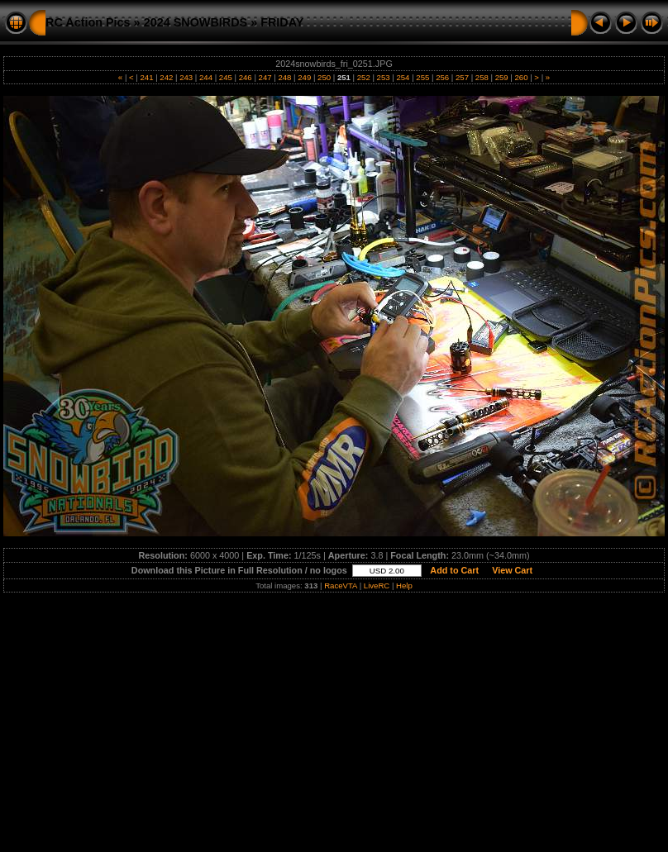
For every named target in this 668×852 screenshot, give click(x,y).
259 (501, 77)
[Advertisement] (334, 718)
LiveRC (376, 585)
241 (146, 77)
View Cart (512, 570)
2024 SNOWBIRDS (196, 22)
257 (461, 77)
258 (481, 77)
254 (403, 77)
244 (205, 77)
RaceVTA (340, 585)
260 (521, 77)
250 (323, 77)
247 (265, 77)
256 (442, 77)
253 (383, 77)
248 (284, 77)
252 (363, 77)
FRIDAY (281, 22)
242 (166, 77)
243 (186, 77)
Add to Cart (454, 570)
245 (225, 77)
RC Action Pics (88, 22)
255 (423, 77)
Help (404, 585)
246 (245, 77)
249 (304, 77)
